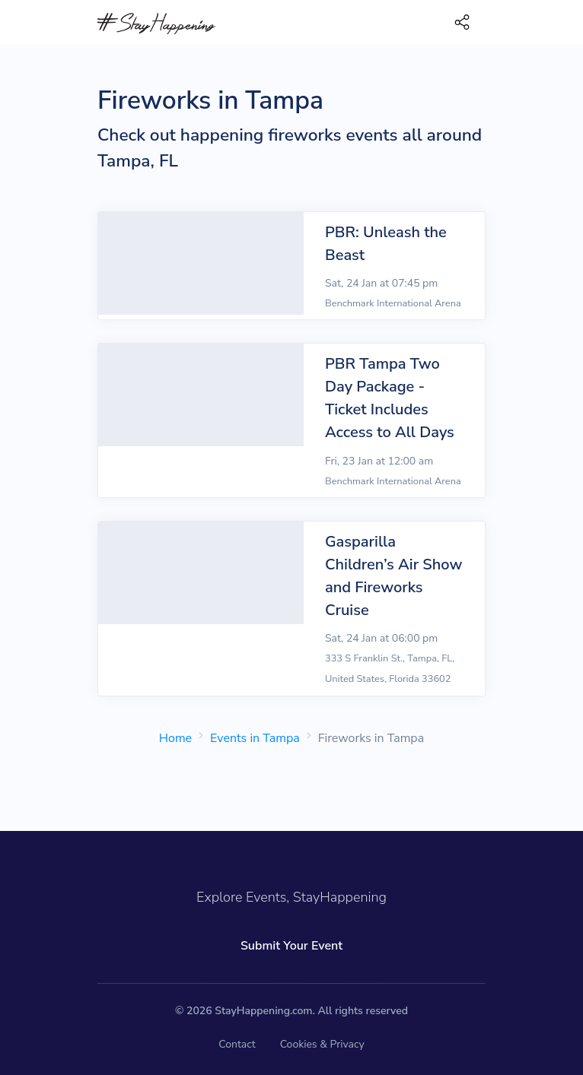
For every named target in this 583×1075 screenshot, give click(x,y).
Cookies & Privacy (322, 1044)
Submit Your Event (291, 945)
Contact (236, 1044)
